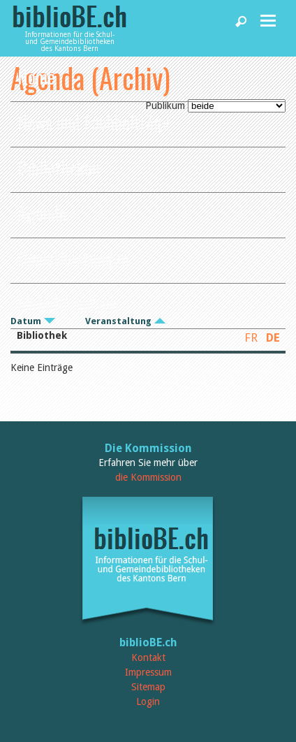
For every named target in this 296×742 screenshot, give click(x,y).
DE (273, 337)
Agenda (41, 212)
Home (36, 76)
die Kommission (148, 477)
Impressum (148, 672)
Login (148, 701)
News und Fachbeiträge (93, 122)
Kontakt (148, 657)
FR (251, 337)
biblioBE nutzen (68, 303)
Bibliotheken (58, 167)
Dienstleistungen (73, 258)
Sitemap (148, 686)
